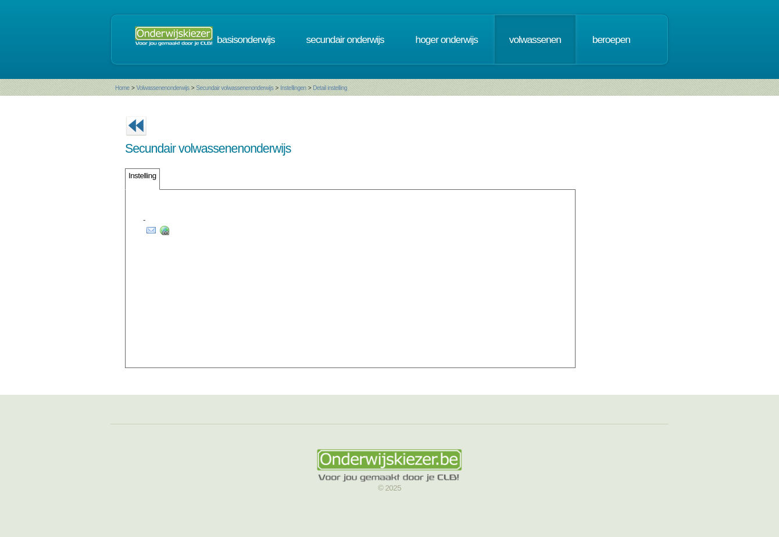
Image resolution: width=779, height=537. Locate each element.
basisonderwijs (246, 39)
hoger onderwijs (447, 39)
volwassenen (535, 39)
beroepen (611, 39)
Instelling (142, 175)
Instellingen (293, 88)
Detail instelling (330, 88)
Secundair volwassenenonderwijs (234, 88)
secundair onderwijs (345, 39)
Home (122, 88)
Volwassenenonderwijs (162, 88)
